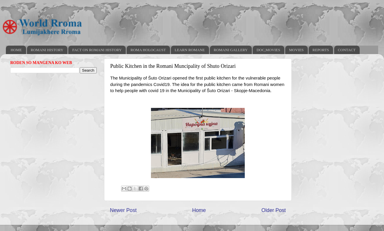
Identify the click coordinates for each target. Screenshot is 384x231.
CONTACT (347, 50)
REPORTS (320, 50)
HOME (16, 50)
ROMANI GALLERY (231, 50)
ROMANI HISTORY (47, 50)
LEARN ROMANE (190, 50)
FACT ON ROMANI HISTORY (97, 50)
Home (199, 210)
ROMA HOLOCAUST (148, 50)
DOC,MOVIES (268, 50)
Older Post (273, 210)
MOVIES (296, 50)
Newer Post (123, 210)
